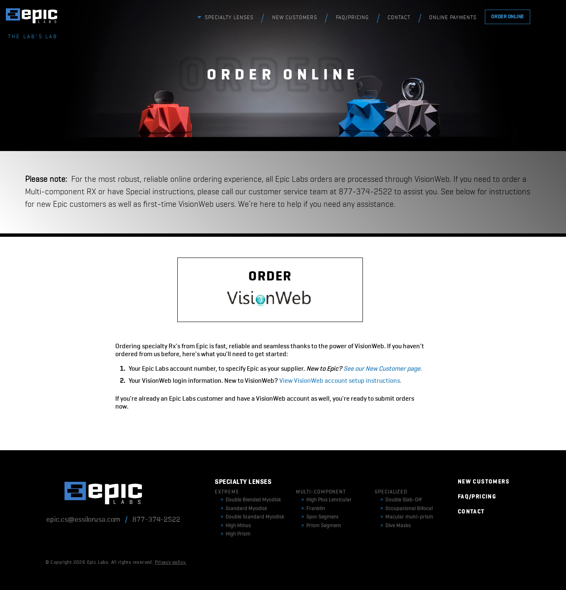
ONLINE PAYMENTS (453, 17)
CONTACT (398, 17)
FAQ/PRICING (352, 17)
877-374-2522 (156, 519)
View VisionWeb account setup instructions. (340, 381)
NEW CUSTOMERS (294, 17)
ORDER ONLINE (507, 17)
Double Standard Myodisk (252, 517)
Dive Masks (395, 525)
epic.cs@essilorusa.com (83, 519)
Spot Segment (320, 517)
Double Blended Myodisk (251, 500)
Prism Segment (321, 525)
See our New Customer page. (382, 369)
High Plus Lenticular (326, 500)
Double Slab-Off (401, 500)
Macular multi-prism (406, 517)
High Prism (236, 534)
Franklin (313, 508)
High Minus (236, 525)
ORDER (270, 290)
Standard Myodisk (244, 508)
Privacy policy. (171, 562)
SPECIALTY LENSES (229, 17)
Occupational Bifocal (406, 508)
